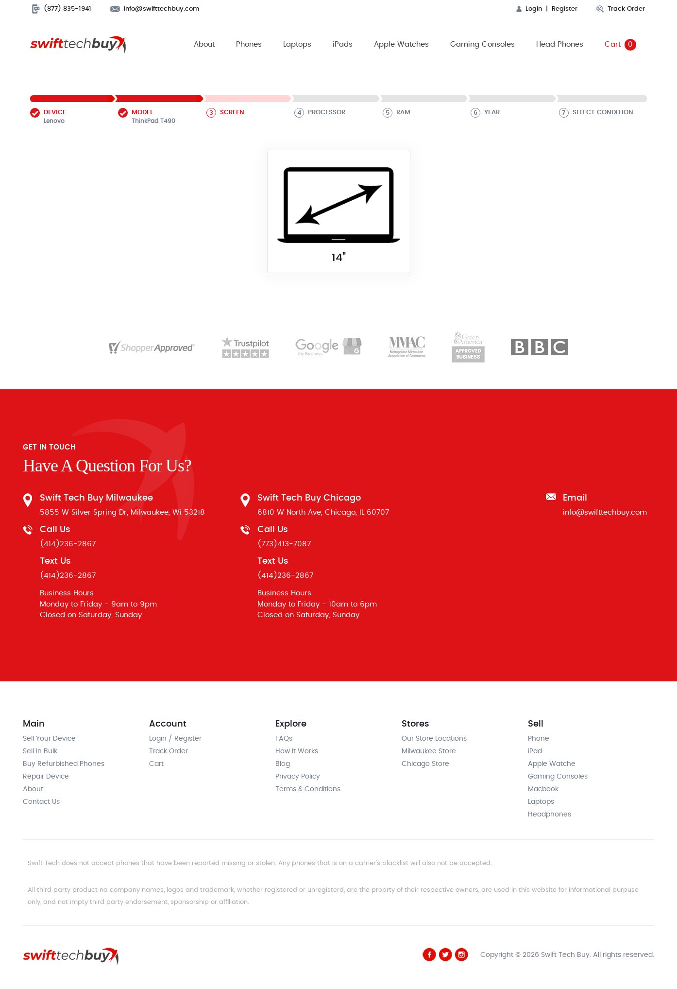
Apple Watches (401, 44)
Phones (249, 44)
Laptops (297, 44)
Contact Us (41, 801)
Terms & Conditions (307, 789)
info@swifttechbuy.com (155, 9)
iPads (343, 44)
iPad (535, 751)
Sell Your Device (49, 738)
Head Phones (559, 44)
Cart (620, 45)
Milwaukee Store (429, 751)
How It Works (296, 751)
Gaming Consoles (482, 44)
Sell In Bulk (40, 751)
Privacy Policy (297, 776)
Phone (538, 738)
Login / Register (175, 738)
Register (564, 9)
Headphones (549, 814)
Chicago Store (425, 764)
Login (529, 9)
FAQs (283, 738)
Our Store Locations (434, 738)
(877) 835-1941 (61, 9)
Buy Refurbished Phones (63, 764)
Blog (282, 764)
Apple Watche (551, 764)
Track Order (620, 9)
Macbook (543, 789)
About (204, 44)
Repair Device (46, 776)
